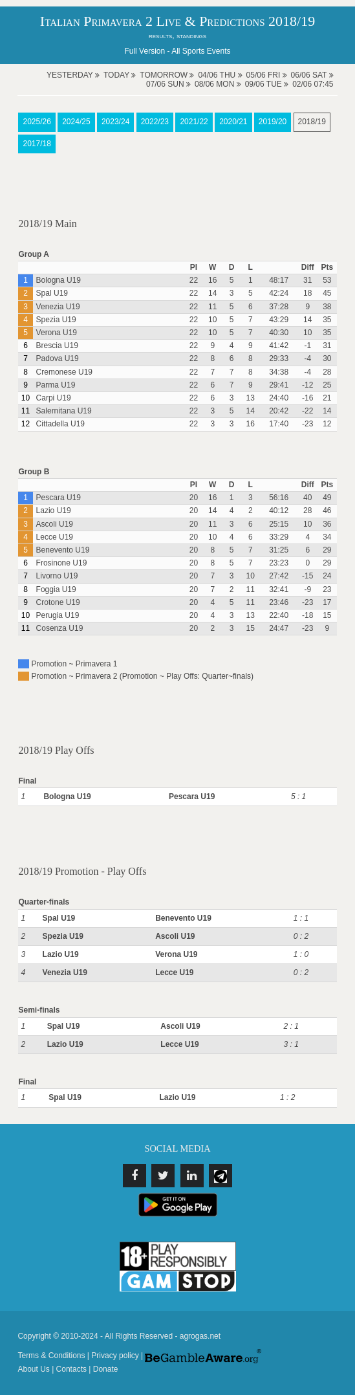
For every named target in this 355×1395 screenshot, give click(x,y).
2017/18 (36, 143)
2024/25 (76, 121)
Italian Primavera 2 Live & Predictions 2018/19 (177, 21)
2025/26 (36, 121)
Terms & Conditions (51, 1355)
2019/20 (272, 121)
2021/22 (194, 121)
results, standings (177, 35)
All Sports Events (200, 51)
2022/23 (155, 121)
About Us (33, 1369)
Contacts (71, 1369)
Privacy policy (114, 1355)
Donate (105, 1369)
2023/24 (115, 121)
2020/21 (233, 121)
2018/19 (312, 121)
